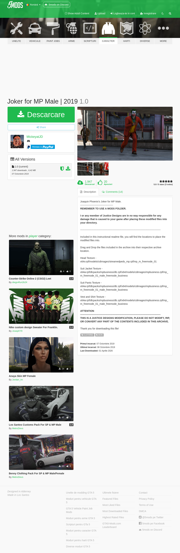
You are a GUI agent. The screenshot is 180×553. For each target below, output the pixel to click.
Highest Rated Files (113, 517)
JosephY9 (17, 331)
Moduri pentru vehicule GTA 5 (81, 500)
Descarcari (90, 184)
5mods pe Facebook (152, 523)
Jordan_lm (17, 379)
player (33, 236)
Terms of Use (146, 505)
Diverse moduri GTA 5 (78, 546)
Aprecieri (108, 184)
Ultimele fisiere (110, 492)
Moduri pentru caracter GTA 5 (81, 532)
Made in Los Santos (18, 495)
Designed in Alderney (19, 491)
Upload (100, 13)
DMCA (142, 511)
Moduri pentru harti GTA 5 (80, 540)
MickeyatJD (35, 137)
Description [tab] (88, 191)
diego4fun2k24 (19, 282)
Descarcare (41, 114)
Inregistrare (148, 13)
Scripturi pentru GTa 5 (78, 524)
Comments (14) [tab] (112, 191)
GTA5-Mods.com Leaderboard (111, 525)
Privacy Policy (146, 498)
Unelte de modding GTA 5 (80, 492)
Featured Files (110, 498)
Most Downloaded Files (115, 511)
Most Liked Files (111, 505)
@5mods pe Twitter (151, 517)
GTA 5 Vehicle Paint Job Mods (79, 510)
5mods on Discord (150, 529)
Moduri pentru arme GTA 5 (80, 518)
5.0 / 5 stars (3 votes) (163, 184)
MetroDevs (17, 428)
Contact (143, 492)
